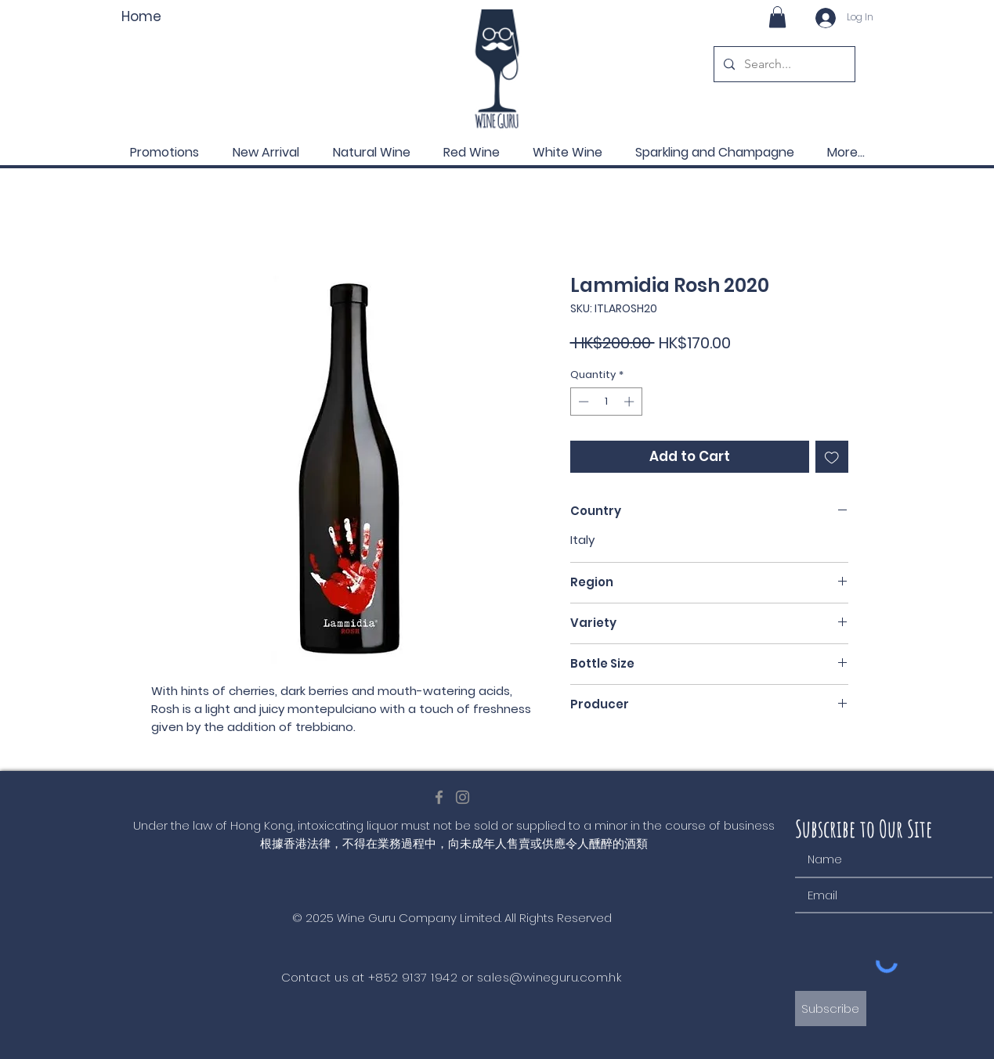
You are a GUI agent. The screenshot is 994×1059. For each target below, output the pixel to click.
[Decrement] (582, 401)
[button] (777, 16)
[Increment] (630, 401)
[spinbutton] (606, 401)
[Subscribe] (830, 1008)
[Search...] (783, 64)
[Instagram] (463, 797)
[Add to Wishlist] (831, 457)
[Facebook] (439, 797)
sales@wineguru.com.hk (549, 977)
